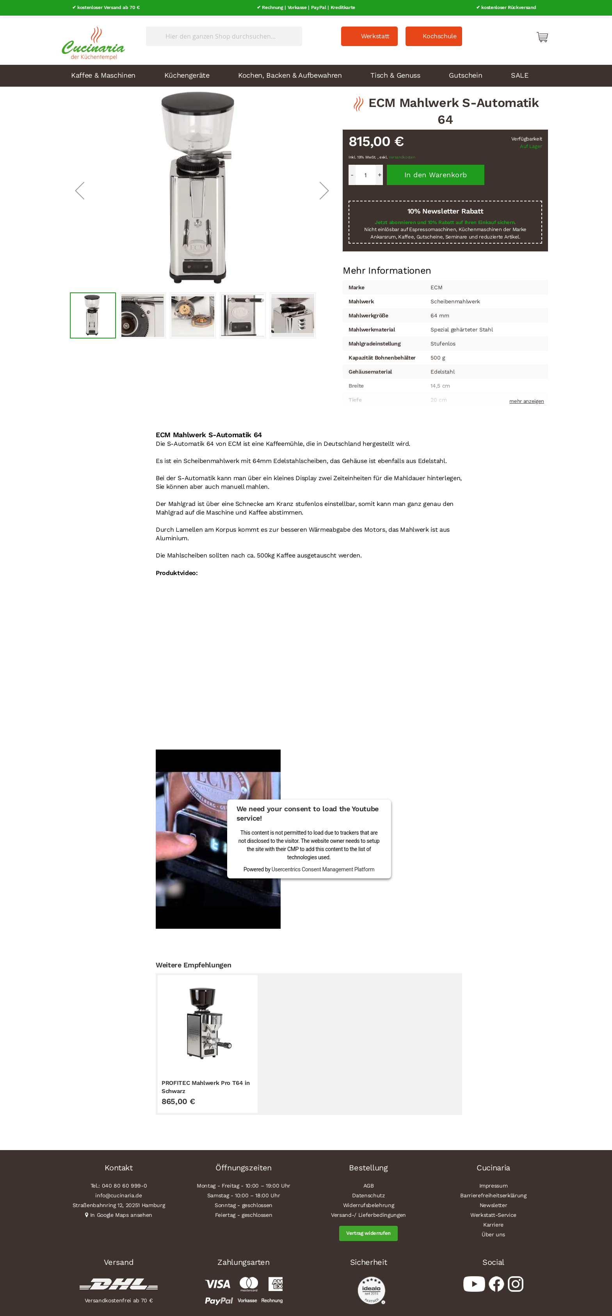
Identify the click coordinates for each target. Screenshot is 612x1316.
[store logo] (91, 39)
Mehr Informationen (387, 267)
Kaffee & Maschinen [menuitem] (103, 73)
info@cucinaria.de (118, 1193)
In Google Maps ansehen (121, 1213)
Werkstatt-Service (493, 1213)
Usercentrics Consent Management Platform (323, 867)
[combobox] (224, 34)
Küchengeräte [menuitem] (187, 73)
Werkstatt (375, 33)
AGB (368, 1184)
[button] (79, 188)
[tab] (387, 268)
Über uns (493, 1232)
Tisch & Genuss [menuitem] (395, 73)
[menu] (306, 73)
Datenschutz (368, 1193)
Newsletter (493, 1203)
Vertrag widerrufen (368, 1231)
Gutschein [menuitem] (465, 73)
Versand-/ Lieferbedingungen (368, 1213)
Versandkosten (402, 155)
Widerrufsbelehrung (368, 1203)
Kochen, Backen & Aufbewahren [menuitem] (290, 73)
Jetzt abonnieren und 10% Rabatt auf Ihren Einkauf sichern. (445, 220)
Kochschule (440, 33)
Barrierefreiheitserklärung (493, 1193)
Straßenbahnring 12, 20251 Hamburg (119, 1203)
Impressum (493, 1184)
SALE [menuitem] (519, 73)
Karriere (493, 1223)
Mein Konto (509, 34)
